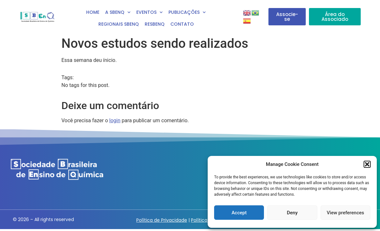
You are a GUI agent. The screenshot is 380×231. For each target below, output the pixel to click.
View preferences (345, 213)
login (115, 120)
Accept (239, 213)
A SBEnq (118, 12)
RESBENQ (155, 24)
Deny (292, 213)
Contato (182, 24)
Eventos (149, 12)
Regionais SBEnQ (118, 24)
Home (92, 12)
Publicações (187, 12)
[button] (367, 164)
